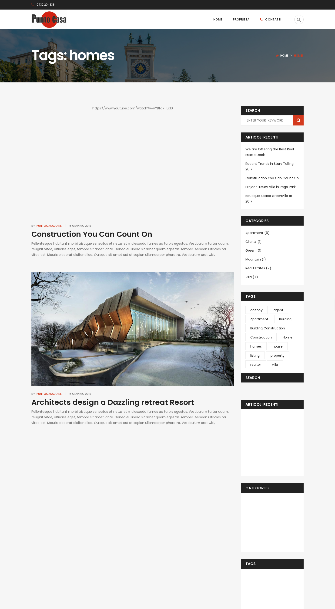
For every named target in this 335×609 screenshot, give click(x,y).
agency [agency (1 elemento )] (256, 310)
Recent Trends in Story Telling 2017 (269, 166)
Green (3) (253, 250)
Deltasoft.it (88, 595)
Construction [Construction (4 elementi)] (261, 337)
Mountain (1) (255, 259)
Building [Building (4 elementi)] (285, 319)
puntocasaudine (49, 226)
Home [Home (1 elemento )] (287, 337)
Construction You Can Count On (91, 234)
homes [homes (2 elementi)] (256, 346)
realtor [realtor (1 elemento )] (255, 364)
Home (284, 56)
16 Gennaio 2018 (80, 226)
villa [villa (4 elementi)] (275, 364)
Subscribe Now (194, 570)
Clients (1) (253, 241)
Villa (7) (251, 277)
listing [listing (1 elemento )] (255, 355)
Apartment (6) (257, 232)
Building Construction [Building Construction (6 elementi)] (267, 328)
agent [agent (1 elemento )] (278, 310)
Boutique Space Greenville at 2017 (268, 198)
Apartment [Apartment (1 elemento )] (259, 319)
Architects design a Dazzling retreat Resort (112, 402)
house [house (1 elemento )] (278, 346)
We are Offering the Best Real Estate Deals (269, 152)
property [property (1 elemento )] (278, 355)
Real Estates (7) (258, 268)
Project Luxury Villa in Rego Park (270, 187)
